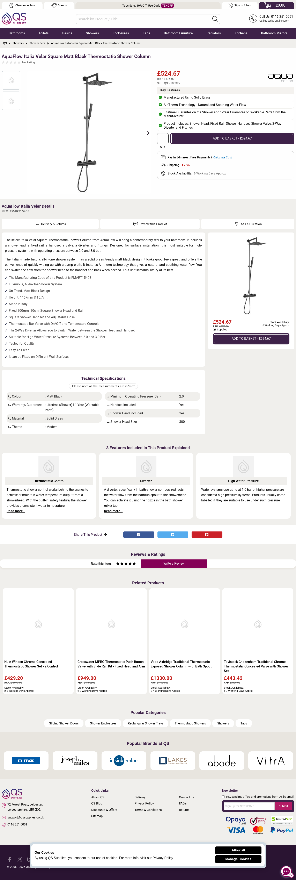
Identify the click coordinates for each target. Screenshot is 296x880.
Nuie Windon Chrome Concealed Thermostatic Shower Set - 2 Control (31, 664)
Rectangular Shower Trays (145, 723)
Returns (184, 810)
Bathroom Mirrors (274, 33)
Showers (92, 33)
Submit (283, 806)
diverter (83, 245)
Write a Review (174, 563)
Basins (67, 33)
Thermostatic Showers (190, 723)
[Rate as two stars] (120, 564)
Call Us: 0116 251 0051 (276, 17)
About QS (97, 797)
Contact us (186, 797)
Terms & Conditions (148, 810)
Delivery (140, 797)
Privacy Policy (144, 803)
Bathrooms (17, 33)
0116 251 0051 (14, 825)
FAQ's (183, 803)
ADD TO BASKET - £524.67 (232, 138)
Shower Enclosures (103, 723)
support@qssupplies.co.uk (23, 817)
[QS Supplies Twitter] (19, 859)
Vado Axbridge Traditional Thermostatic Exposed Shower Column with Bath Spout (181, 664)
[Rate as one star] (118, 564)
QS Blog (96, 803)
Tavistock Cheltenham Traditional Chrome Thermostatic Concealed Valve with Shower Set (256, 666)
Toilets (44, 33)
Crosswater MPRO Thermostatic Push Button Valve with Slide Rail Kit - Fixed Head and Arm (111, 664)
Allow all (238, 850)
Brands (59, 5)
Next (146, 132)
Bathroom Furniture (178, 33)
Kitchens (241, 33)
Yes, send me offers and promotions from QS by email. (260, 796)
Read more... (16, 511)
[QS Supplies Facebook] (9, 859)
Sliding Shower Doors (64, 723)
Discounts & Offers (104, 810)
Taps (146, 33)
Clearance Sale (22, 5)
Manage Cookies (238, 859)
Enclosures (121, 33)
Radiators (214, 33)
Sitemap (97, 816)
